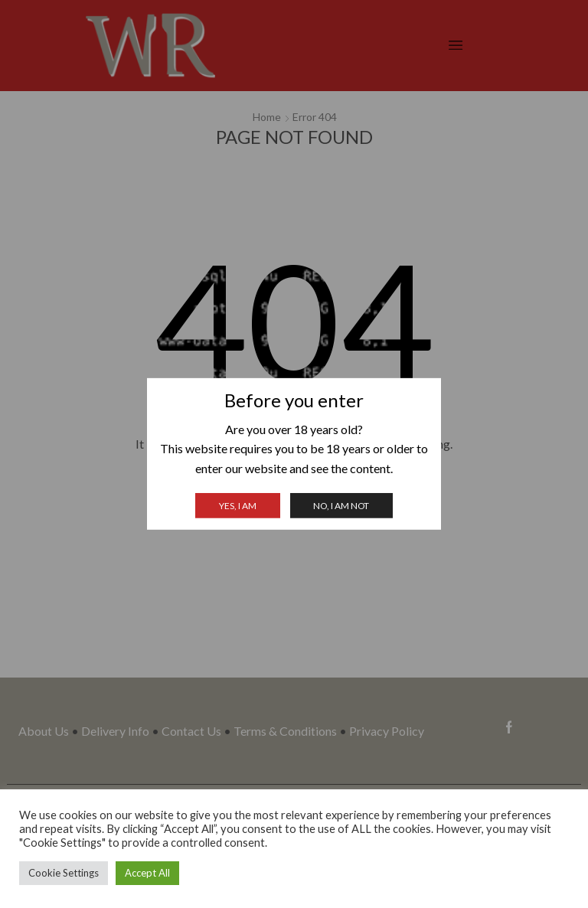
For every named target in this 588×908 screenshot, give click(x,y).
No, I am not (341, 505)
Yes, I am (237, 505)
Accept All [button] (147, 873)
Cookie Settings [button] (63, 873)
